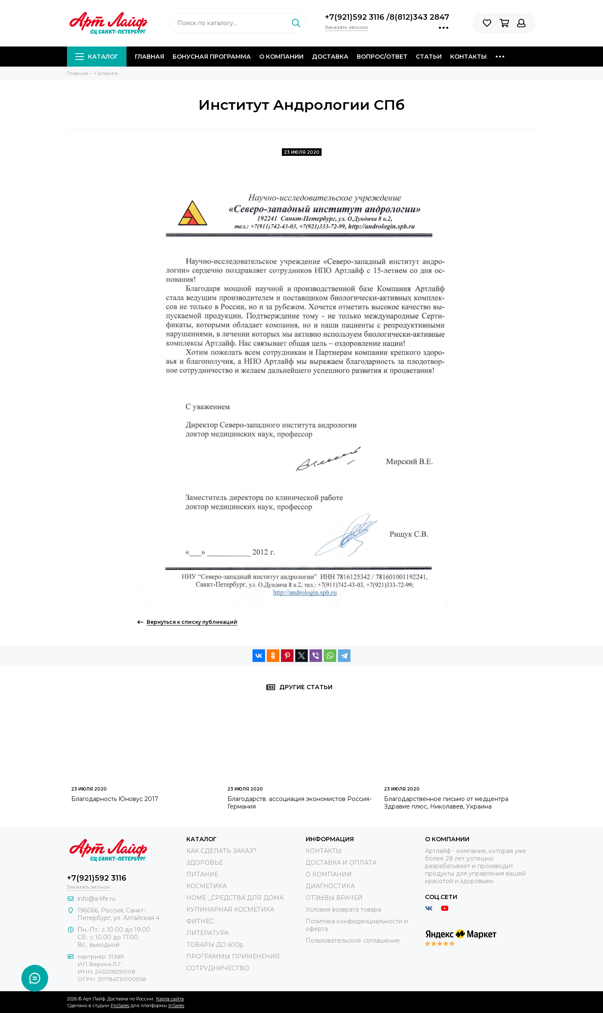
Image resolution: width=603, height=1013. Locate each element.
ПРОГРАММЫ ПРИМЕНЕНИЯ (233, 956)
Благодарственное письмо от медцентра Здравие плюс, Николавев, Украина (446, 802)
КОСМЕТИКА (206, 886)
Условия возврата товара (343, 909)
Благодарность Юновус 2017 (114, 799)
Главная (149, 56)
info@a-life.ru (96, 898)
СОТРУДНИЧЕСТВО (217, 968)
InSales (176, 1005)
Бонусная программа (212, 56)
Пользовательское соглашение (353, 940)
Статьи (429, 56)
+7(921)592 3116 (356, 17)
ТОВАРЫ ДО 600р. (215, 944)
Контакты (468, 56)
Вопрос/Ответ (382, 56)
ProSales (120, 1005)
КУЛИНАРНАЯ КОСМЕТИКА (230, 909)
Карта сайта (170, 999)
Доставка (330, 56)
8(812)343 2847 (419, 17)
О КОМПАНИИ (329, 874)
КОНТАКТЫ (324, 851)
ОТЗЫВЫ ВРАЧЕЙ (334, 898)
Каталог (96, 56)
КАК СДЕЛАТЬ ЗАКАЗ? (221, 851)
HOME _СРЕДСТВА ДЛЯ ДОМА (234, 898)
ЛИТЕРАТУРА (207, 933)
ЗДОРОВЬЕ (204, 862)
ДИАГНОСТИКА (330, 886)
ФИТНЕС (200, 921)
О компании (281, 56)
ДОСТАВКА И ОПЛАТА (341, 862)
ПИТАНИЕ (202, 874)
